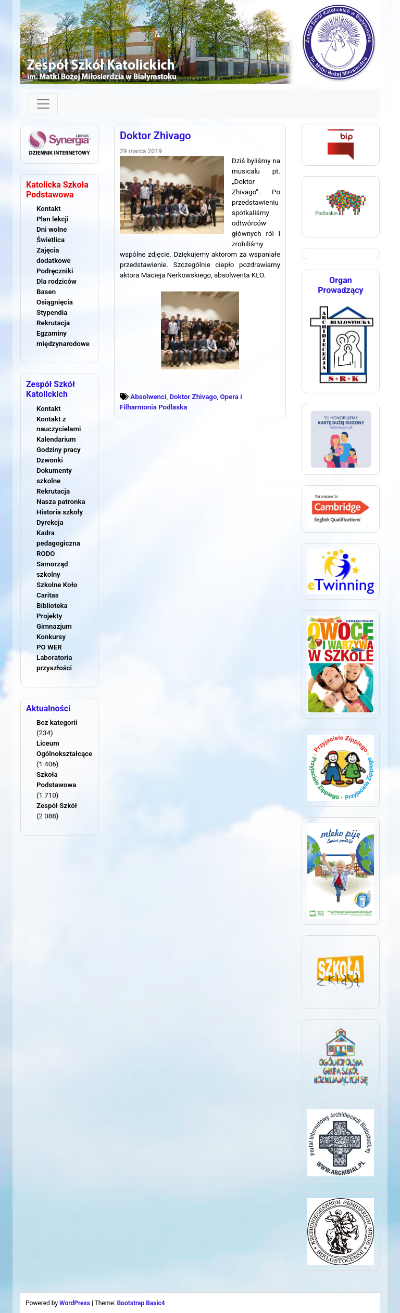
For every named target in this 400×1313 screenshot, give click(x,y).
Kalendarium (56, 439)
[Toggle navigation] (43, 104)
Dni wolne (51, 229)
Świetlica (50, 240)
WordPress (74, 1303)
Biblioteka (52, 605)
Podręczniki (54, 271)
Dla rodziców (56, 281)
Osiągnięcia (54, 302)
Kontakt (48, 209)
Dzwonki (49, 460)
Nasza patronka (60, 502)
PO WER (49, 647)
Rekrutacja (53, 323)
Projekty (49, 616)
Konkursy (51, 637)
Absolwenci (148, 397)
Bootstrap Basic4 (141, 1303)
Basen (46, 292)
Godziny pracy (58, 450)
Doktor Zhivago (155, 135)
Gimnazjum (54, 626)
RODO (45, 554)
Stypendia (51, 312)
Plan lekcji (52, 219)
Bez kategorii (56, 722)
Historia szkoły (59, 512)
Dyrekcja (50, 522)
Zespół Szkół (56, 806)
